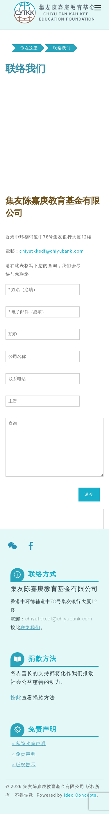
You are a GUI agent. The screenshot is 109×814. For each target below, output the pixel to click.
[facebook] (32, 545)
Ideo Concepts (80, 795)
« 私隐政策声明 (29, 743)
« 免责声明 (24, 754)
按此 (16, 697)
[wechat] (14, 545)
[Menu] (97, 8)
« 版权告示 (24, 764)
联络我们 (30, 627)
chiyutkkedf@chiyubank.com (51, 251)
